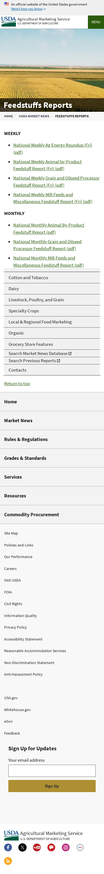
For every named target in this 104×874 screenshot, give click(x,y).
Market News (18, 420)
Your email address (26, 760)
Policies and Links (18, 545)
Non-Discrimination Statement (29, 662)
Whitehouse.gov (17, 709)
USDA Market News (34, 116)
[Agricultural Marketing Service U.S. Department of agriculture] (35, 20)
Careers (10, 568)
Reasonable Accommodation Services (35, 650)
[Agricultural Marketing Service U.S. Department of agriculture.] (43, 835)
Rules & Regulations (26, 439)
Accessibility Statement (23, 639)
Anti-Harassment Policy (23, 674)
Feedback (12, 733)
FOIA (8, 592)
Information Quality (20, 615)
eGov (8, 721)
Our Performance (18, 556)
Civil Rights (13, 603)
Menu (96, 22)
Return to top (17, 383)
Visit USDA (12, 580)
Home (8, 116)
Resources (15, 495)
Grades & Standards (25, 458)
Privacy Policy (15, 627)
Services (13, 477)
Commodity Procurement (31, 514)
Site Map (11, 533)
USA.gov (11, 697)
